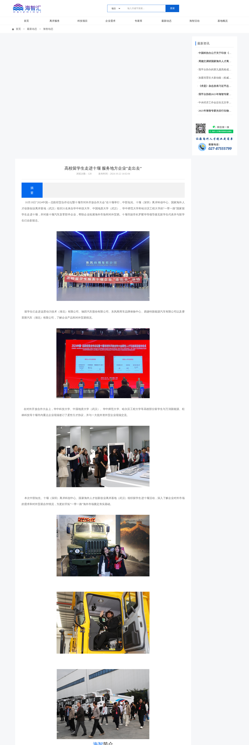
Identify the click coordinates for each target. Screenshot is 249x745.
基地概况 (223, 21)
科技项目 (82, 21)
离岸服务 (54, 21)
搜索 (172, 8)
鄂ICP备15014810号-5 (137, 739)
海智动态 (49, 29)
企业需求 (110, 21)
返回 (102, 683)
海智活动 (194, 21)
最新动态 (166, 21)
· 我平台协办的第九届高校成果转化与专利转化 (214, 69)
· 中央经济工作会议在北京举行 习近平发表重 (214, 102)
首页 (26, 21)
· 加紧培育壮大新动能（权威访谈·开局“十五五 (214, 77)
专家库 (138, 21)
